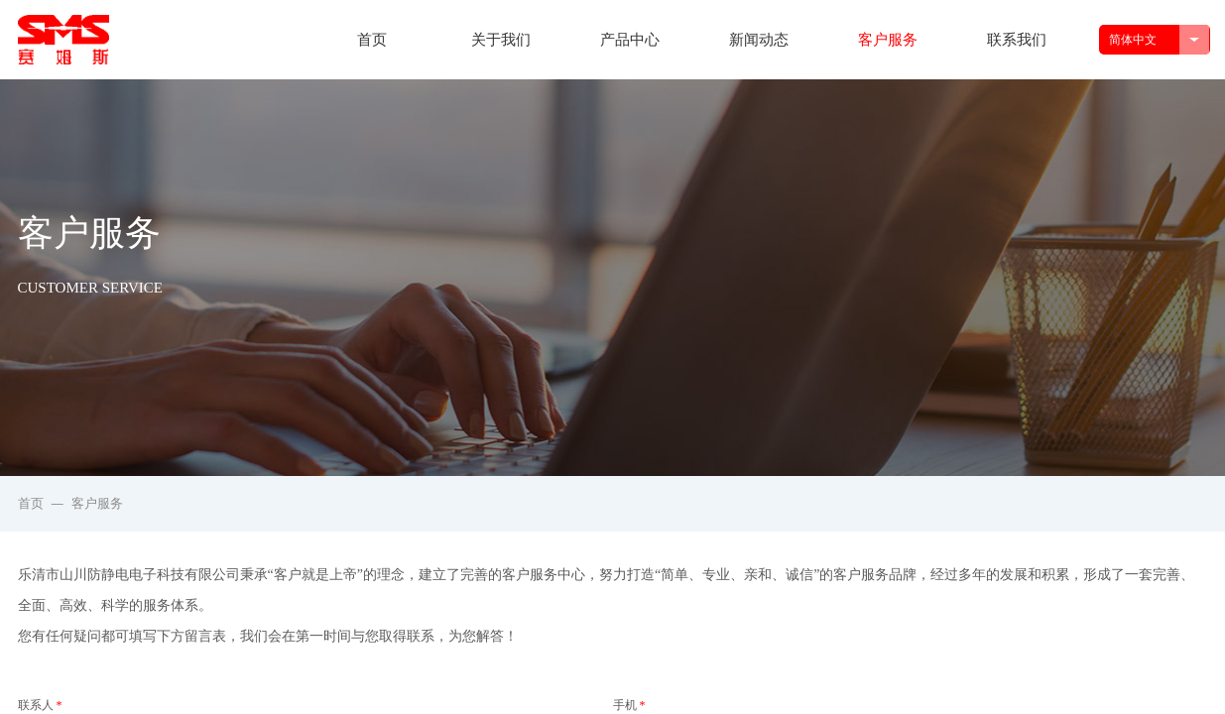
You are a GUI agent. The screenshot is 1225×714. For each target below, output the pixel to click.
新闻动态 (759, 40)
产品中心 (630, 40)
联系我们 (1016, 40)
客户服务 (888, 40)
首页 (372, 40)
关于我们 (501, 40)
